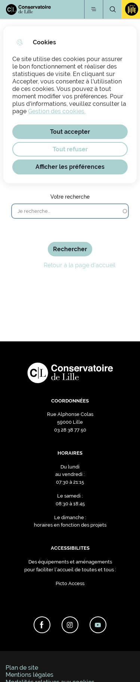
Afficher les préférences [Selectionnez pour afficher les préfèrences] (70, 166)
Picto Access (70, 583)
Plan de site (22, 667)
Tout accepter (70, 131)
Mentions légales (29, 674)
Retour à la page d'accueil (70, 265)
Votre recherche (70, 196)
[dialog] (69, 104)
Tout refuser (70, 149)
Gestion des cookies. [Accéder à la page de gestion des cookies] (56, 111)
